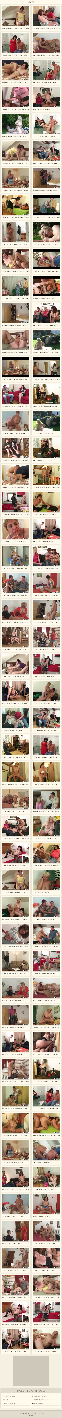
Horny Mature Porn (40, 1400)
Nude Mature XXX (39, 1396)
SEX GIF (31, 1415)
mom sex (5, 1400)
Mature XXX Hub (8, 1396)
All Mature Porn (8, 1404)
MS (31, 2)
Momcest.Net (37, 1404)
